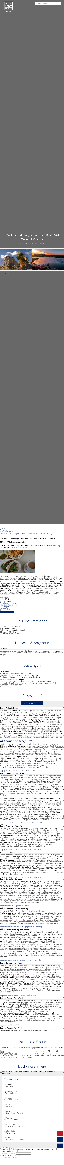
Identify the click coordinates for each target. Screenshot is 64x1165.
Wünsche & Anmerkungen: (11, 1155)
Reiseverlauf (5, 608)
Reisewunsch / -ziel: (8, 1149)
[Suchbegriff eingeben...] (48, 3)
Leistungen (4, 606)
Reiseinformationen (8, 603)
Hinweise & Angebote (8, 605)
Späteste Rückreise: (8, 1153)
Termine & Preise (7, 610)
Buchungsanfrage (7, 612)
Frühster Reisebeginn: (8, 1151)
